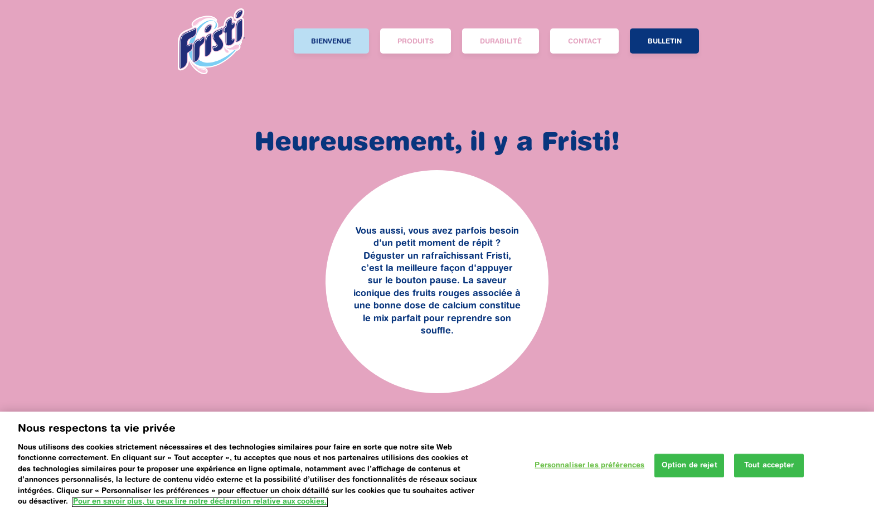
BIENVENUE (331, 41)
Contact (584, 41)
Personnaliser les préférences (589, 472)
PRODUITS (415, 41)
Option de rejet (689, 472)
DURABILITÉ (501, 41)
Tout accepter (769, 472)
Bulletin (665, 41)
